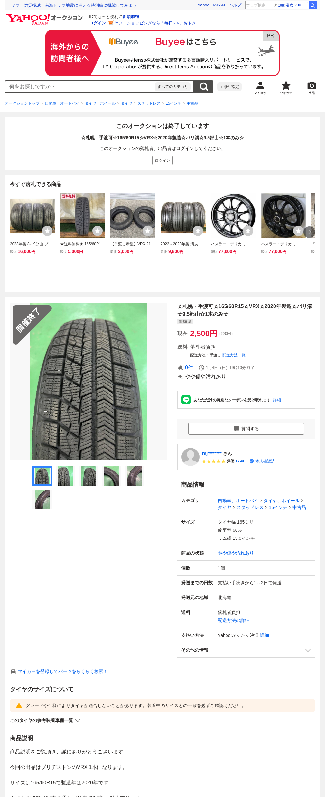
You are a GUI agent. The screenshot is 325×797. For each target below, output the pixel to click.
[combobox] (80, 86)
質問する (246, 429)
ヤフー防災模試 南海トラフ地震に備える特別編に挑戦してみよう (74, 5)
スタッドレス (149, 103)
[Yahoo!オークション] (45, 15)
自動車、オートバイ (62, 103)
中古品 (192, 103)
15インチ (173, 103)
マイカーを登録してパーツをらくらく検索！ (63, 671)
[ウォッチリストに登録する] (47, 231)
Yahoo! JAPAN (211, 5)
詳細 (277, 400)
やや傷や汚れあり (236, 553)
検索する (203, 86)
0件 (189, 367)
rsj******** (212, 453)
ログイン (97, 23)
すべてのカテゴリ (172, 86)
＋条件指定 (229, 86)
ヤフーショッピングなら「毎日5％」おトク (155, 23)
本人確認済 (265, 461)
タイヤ (126, 103)
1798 (239, 461)
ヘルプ (235, 5)
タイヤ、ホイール (100, 103)
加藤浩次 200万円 (291, 5)
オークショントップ (22, 103)
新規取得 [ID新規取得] (131, 16)
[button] (246, 650)
